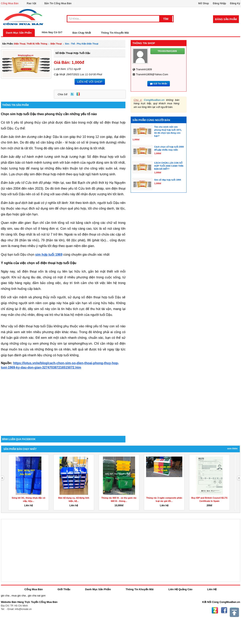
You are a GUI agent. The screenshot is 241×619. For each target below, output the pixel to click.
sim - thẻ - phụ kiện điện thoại (81, 43)
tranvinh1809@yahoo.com (152, 74)
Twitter (72, 94)
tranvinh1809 (144, 69)
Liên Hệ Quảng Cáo (180, 589)
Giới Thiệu (63, 589)
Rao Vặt (31, 3)
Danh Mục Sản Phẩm (19, 32)
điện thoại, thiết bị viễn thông (30, 43)
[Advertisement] (63, 401)
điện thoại (56, 43)
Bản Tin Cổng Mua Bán (58, 3)
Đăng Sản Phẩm (226, 19)
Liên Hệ (212, 589)
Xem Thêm (232, 448)
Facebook (224, 610)
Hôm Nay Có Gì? (52, 32)
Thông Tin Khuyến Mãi (115, 32)
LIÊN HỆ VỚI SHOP (89, 81)
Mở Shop (203, 3)
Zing (78, 94)
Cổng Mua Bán (10, 3)
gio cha (5, 595)
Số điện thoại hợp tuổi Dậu (72, 53)
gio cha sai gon (36, 595)
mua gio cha (18, 595)
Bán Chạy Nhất (81, 32)
